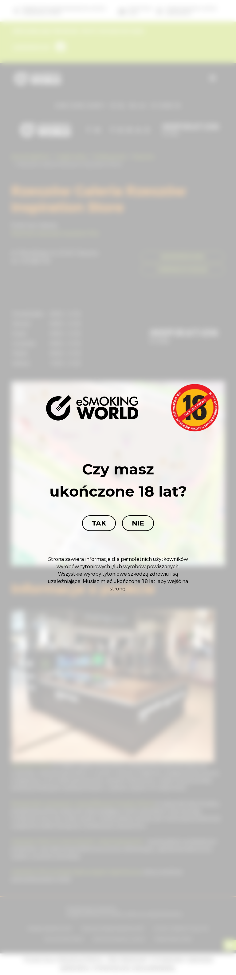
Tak (99, 523)
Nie (138, 523)
